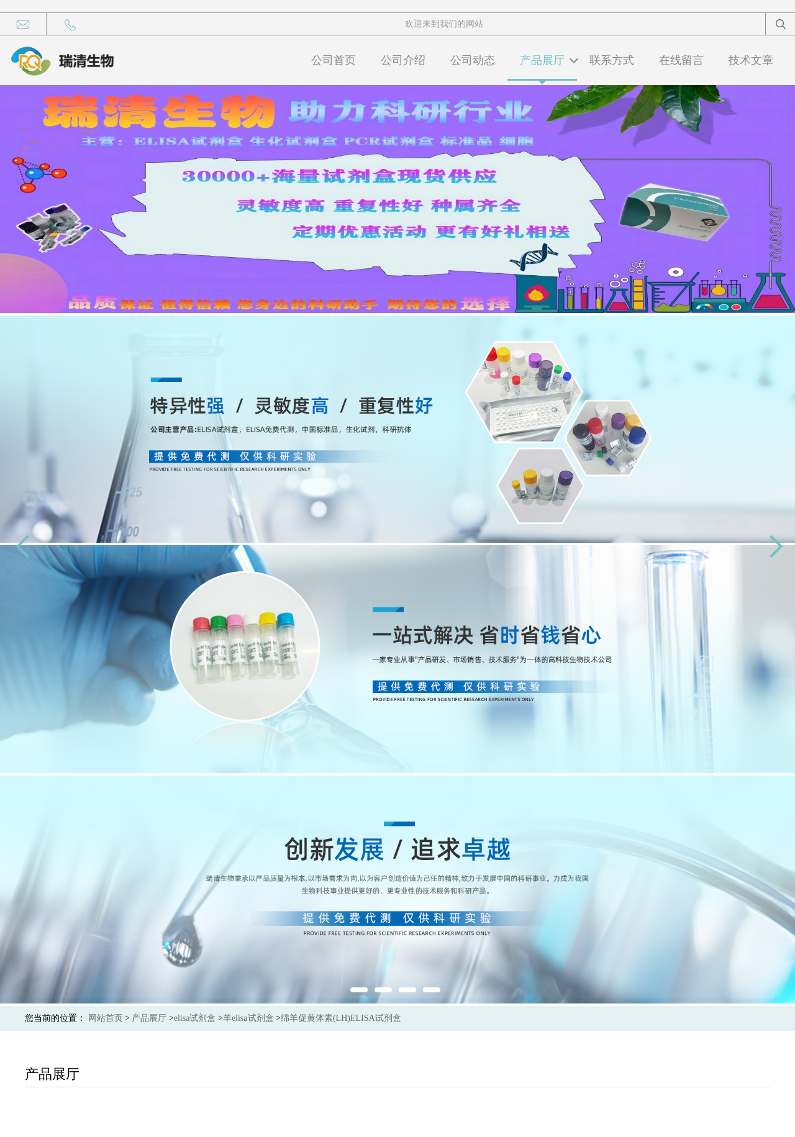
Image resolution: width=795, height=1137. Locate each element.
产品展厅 (542, 60)
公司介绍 (403, 60)
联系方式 (611, 60)
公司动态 (472, 60)
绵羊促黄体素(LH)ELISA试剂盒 (341, 1018)
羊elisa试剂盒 (248, 1018)
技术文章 (751, 60)
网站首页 (105, 1018)
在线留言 (681, 60)
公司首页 (333, 60)
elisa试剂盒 (195, 1018)
